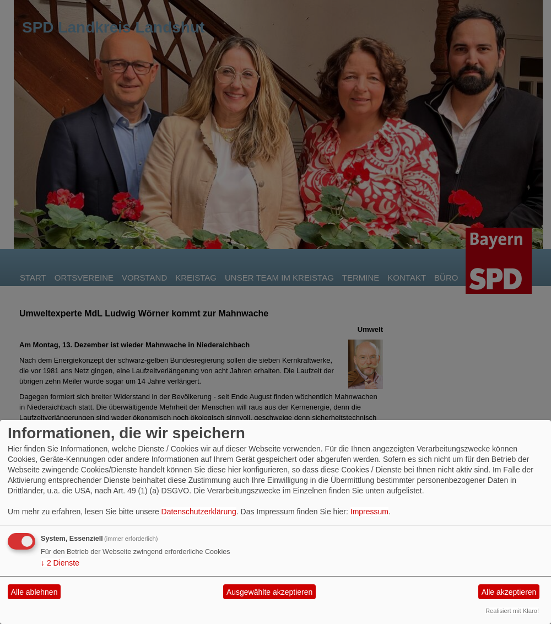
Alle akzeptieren (509, 592)
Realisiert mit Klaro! (512, 610)
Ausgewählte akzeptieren (269, 592)
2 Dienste (60, 562)
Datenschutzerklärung (198, 511)
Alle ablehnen (34, 592)
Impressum (369, 511)
